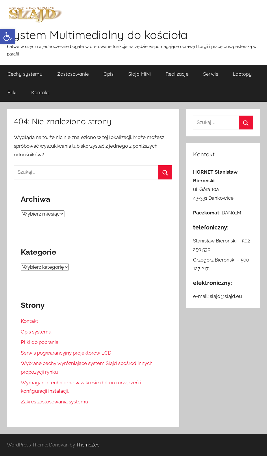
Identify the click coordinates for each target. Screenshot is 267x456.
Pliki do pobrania (39, 342)
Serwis (210, 74)
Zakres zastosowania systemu (54, 402)
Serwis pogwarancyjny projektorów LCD (66, 353)
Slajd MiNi (139, 74)
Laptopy (242, 74)
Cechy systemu (25, 74)
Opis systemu (36, 332)
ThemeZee (87, 445)
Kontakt (40, 92)
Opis (108, 74)
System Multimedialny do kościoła (97, 34)
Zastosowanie (73, 74)
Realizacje (177, 74)
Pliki (12, 92)
